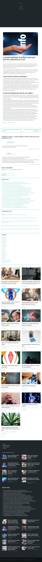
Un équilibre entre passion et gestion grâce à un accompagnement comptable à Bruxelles (14, 548)
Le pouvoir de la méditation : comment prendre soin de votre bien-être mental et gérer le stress (31, 282)
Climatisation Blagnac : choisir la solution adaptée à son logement (14, 207)
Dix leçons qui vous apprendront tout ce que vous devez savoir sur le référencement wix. (21, 217)
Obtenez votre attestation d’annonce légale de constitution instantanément (33, 542)
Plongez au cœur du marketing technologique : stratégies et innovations (32, 457)
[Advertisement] (21, 17)
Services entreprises (6, 259)
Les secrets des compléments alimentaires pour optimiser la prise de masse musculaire (18, 192)
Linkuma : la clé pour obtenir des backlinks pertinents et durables (32, 534)
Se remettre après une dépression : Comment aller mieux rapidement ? (30, 366)
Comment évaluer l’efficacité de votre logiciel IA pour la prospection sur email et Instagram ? (14, 464)
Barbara (11, 61)
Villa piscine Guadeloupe (5, 221)
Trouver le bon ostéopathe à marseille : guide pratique (9, 343)
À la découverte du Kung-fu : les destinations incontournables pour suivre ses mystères (18, 200)
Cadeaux (4, 242)
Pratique (4, 257)
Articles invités (6, 446)
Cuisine (3, 244)
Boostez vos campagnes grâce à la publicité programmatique (13, 456)
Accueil (4, 444)
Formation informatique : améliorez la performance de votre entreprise (33, 527)
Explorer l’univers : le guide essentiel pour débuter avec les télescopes (15, 194)
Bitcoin (2, 217)
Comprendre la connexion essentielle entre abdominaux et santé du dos (15, 195)
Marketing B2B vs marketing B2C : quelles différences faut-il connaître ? (33, 479)
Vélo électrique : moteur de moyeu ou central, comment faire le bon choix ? (16, 198)
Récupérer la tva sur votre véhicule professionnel (11, 184)
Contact (4, 448)
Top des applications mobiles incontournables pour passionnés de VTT (15, 203)
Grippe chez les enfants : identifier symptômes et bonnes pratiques (10, 324)
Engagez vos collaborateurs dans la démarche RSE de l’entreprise (13, 478)
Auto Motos (4, 240)
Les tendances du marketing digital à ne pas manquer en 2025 (33, 471)
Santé (3, 258)
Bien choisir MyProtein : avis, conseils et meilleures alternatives (14, 182)
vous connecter (8, 169)
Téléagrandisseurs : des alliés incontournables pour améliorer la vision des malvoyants (10, 282)
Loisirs (3, 249)
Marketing (4, 252)
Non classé (4, 254)
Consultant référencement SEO (8, 452)
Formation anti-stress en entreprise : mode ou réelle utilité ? (14, 541)
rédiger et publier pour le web (28, 559)
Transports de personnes (7, 261)
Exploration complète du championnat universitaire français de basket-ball (16, 199)
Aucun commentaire (13, 284)
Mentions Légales (6, 445)
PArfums (4, 255)
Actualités (5, 122)
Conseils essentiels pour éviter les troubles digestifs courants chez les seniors (30, 303)
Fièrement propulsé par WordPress (7, 559)
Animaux (4, 238)
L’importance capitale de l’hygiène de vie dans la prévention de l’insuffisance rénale (10, 302)
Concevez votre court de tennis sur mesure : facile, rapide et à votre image (16, 187)
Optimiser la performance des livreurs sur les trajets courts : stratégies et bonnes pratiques (13, 521)
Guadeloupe (3, 225)
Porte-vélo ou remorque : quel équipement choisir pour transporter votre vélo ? (17, 191)
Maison (3, 250)
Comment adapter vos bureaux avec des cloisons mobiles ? (33, 520)
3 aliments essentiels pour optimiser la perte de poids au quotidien (10, 386)
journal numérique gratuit (15, 97)
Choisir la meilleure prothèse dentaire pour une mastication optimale (10, 406)
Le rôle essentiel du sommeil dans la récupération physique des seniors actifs (16, 183)
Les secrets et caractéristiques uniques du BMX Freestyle (12, 204)
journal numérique (12, 122)
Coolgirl (8, 153)
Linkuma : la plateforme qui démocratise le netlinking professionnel (12, 472)
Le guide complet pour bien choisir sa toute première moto (13, 186)
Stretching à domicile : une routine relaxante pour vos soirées (13, 206)
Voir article (3, 286)
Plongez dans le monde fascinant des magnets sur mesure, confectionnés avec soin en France (33, 464)
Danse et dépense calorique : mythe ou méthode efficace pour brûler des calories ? (17, 188)
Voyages (4, 262)
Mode (3, 253)
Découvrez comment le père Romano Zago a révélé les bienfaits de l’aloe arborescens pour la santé (10, 428)
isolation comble (10, 141)
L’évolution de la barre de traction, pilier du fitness (11, 196)
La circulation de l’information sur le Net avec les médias (15, 214)
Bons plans (4, 241)
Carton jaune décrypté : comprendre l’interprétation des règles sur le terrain (16, 190)
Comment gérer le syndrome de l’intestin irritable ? (30, 405)
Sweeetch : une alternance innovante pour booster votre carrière (14, 534)
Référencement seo (5, 228)
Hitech (3, 248)
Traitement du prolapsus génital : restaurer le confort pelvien (10, 366)
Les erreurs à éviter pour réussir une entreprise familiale (33, 547)
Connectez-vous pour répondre (34, 149)
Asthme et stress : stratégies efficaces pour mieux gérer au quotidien (30, 324)
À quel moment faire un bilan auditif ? (29, 385)
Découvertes (4, 245)
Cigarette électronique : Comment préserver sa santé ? (31, 345)
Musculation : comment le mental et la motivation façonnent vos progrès (16, 202)
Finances (4, 246)
